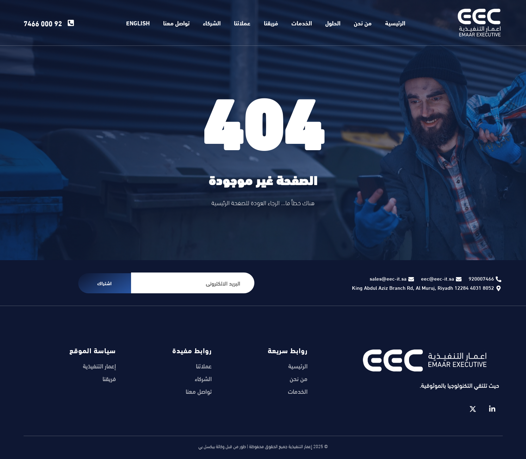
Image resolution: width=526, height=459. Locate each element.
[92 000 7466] (70, 22)
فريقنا (271, 22)
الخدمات (301, 22)
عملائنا (242, 22)
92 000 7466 (43, 23)
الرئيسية (395, 22)
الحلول (332, 22)
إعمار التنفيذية (99, 365)
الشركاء (212, 22)
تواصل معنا (176, 22)
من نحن (363, 22)
